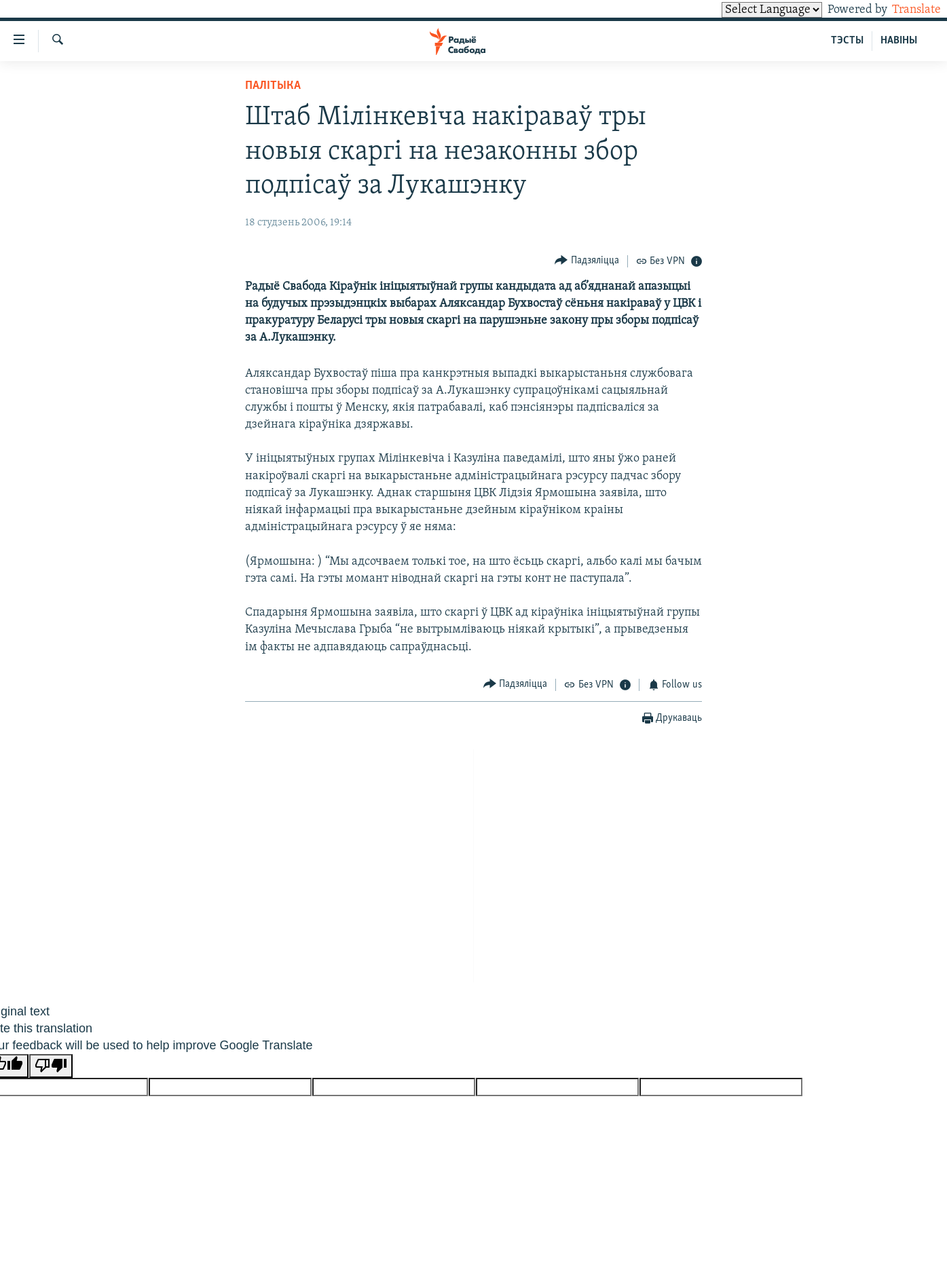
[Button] (587, 260)
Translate (904, 9)
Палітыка (273, 85)
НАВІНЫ (898, 40)
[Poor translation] (51, 1066)
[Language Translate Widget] (749, 10)
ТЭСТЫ (847, 40)
